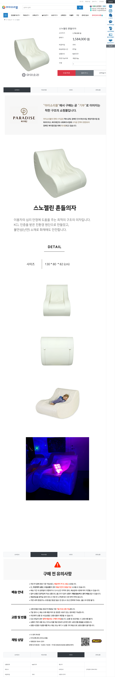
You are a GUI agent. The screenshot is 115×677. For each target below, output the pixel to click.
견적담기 (102, 73)
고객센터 (101, 1)
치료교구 (26, 15)
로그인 (81, 1)
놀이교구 (45, 15)
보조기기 (54, 15)
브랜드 (71, 90)
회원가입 (87, 1)
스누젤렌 (17, 19)
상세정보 (17, 90)
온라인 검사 (85, 15)
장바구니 (94, 1)
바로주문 (66, 73)
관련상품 (98, 90)
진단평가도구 (15, 15)
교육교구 (35, 15)
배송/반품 (44, 90)
